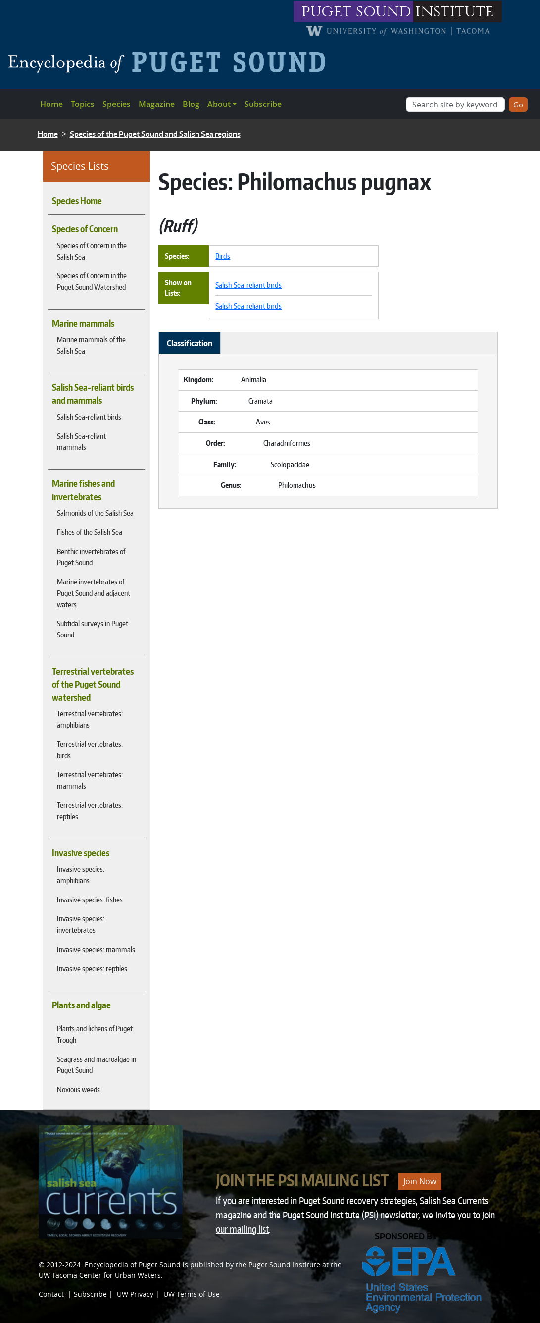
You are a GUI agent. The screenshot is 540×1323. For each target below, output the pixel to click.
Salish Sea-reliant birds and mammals (93, 394)
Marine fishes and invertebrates (83, 490)
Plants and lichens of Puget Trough (95, 1034)
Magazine (157, 104)
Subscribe (263, 104)
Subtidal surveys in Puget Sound (92, 628)
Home (51, 104)
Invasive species (80, 852)
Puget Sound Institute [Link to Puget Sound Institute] (284, 1264)
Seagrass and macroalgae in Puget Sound (96, 1064)
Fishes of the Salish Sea (89, 532)
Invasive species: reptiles (92, 968)
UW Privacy (135, 1294)
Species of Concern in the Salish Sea (92, 251)
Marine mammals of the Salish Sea (91, 345)
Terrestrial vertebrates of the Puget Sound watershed (93, 684)
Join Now (419, 1181)
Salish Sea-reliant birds (89, 417)
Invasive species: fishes (90, 899)
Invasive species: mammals (96, 949)
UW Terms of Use (191, 1294)
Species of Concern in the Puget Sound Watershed (92, 281)
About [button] (219, 104)
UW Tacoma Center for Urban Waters (100, 1275)
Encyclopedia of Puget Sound (133, 1264)
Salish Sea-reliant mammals (81, 441)
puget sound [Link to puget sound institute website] (356, 11)
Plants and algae (81, 1005)
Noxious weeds (78, 1089)
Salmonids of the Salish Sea (95, 513)
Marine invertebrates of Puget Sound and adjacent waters (93, 593)
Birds (222, 255)
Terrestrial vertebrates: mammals (90, 780)
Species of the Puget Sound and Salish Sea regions (155, 134)
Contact (51, 1294)
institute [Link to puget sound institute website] (454, 11)
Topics (83, 104)
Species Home (77, 200)
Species (116, 104)
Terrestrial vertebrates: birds (90, 749)
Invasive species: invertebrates (80, 924)
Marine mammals (83, 323)
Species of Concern (85, 228)
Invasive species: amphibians (80, 874)
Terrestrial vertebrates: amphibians (90, 719)
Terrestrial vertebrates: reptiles (90, 810)
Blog (191, 104)
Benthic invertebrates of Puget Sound (91, 557)
